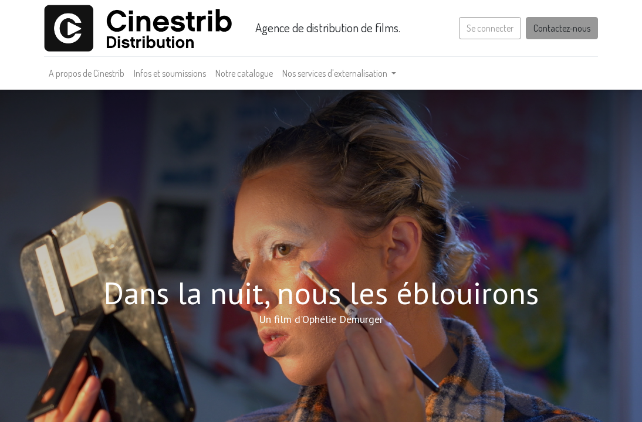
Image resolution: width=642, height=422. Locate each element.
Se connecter (485, 28)
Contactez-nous (557, 28)
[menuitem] (90, 73)
